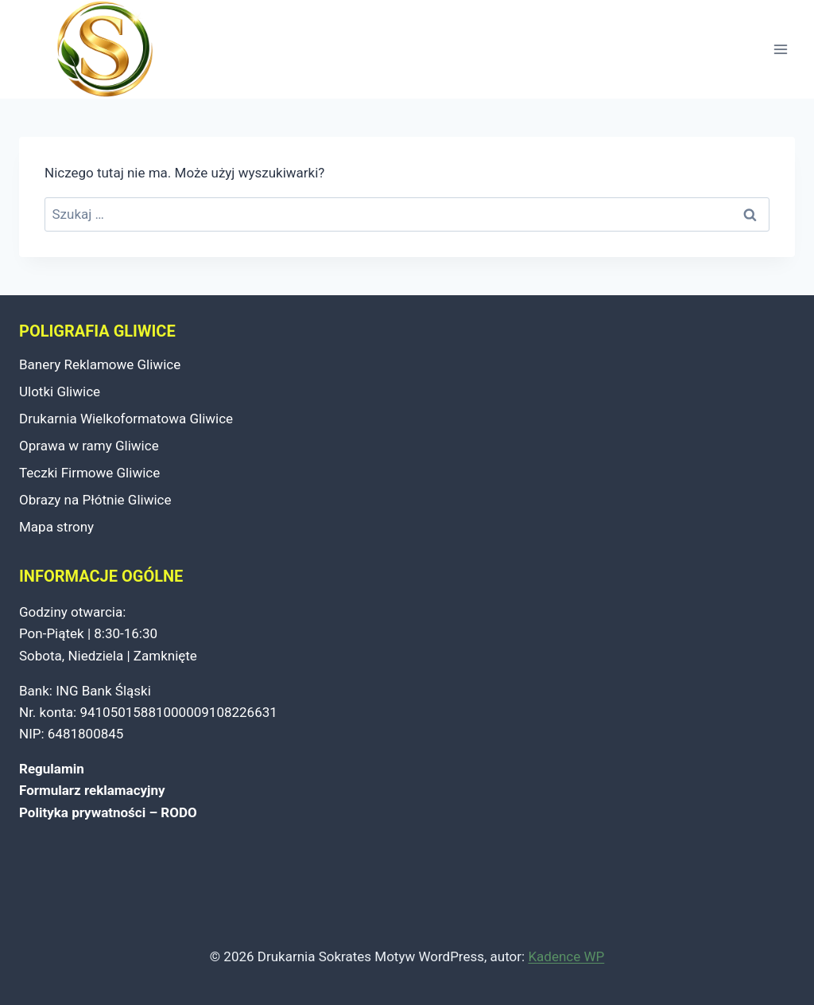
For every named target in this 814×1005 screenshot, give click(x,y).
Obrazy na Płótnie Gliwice (95, 500)
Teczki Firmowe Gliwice (89, 473)
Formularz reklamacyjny (92, 790)
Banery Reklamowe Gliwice (99, 364)
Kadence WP (566, 956)
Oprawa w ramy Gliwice (89, 446)
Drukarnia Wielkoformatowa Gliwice (126, 419)
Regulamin (51, 769)
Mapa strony (56, 527)
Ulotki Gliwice (59, 391)
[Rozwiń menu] (780, 49)
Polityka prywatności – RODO (108, 812)
